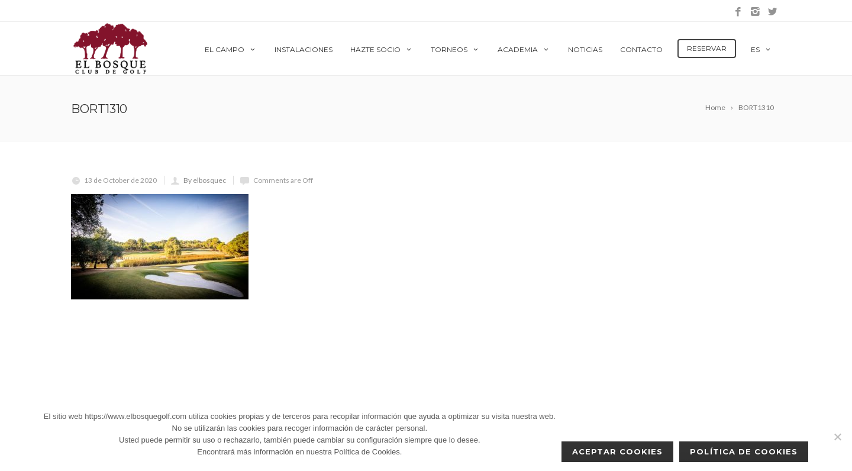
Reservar (707, 48)
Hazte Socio (381, 49)
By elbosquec (204, 180)
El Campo (231, 49)
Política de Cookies (744, 451)
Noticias (585, 49)
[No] (837, 437)
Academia (524, 49)
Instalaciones (304, 49)
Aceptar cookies (617, 451)
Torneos (455, 49)
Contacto (641, 49)
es (761, 49)
